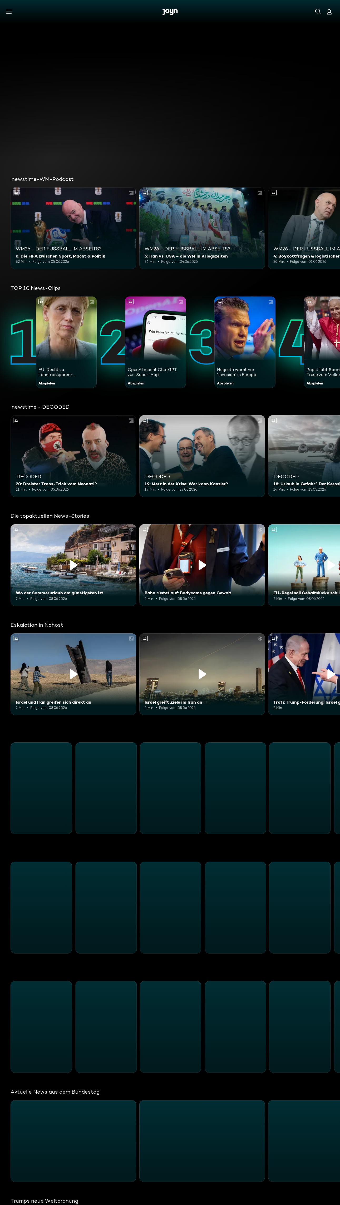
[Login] (329, 11)
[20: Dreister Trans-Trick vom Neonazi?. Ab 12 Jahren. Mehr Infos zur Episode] (73, 456)
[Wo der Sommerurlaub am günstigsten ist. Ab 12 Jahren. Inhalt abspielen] (73, 565)
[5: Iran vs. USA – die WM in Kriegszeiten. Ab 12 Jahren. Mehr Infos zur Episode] (202, 228)
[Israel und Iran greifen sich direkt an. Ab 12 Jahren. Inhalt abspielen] (73, 674)
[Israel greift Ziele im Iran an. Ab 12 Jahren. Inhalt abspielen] (202, 674)
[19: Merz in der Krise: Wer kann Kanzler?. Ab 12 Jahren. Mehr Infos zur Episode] (202, 456)
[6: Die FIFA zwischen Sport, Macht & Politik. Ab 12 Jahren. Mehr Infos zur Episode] (73, 228)
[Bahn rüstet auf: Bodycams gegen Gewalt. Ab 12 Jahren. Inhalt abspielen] (202, 565)
